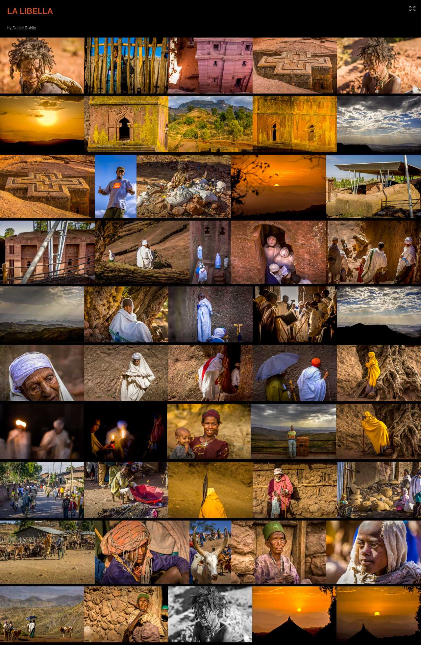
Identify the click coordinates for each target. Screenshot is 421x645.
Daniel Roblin (24, 28)
